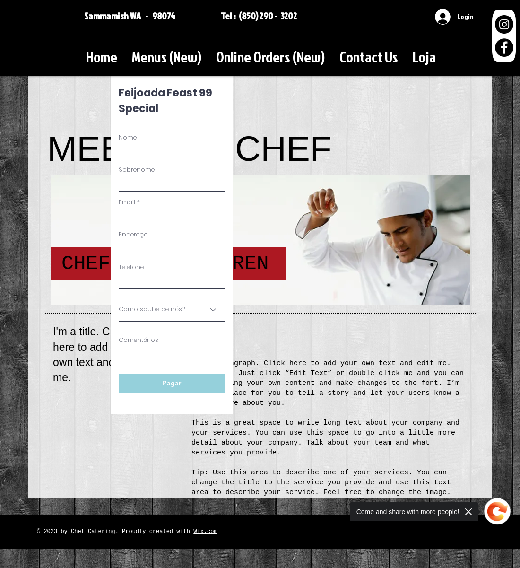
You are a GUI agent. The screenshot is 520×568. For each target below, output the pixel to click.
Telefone (131, 267)
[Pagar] (172, 383)
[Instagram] (504, 24)
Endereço (133, 234)
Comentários (138, 340)
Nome (128, 137)
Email (127, 202)
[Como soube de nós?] (172, 309)
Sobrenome (137, 169)
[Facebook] (504, 47)
